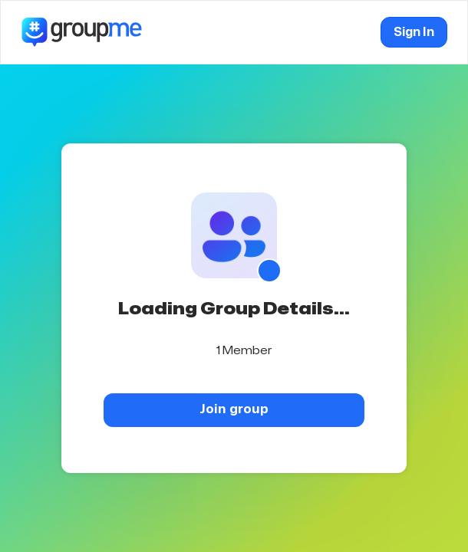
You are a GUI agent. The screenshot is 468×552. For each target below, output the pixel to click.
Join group (234, 409)
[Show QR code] (269, 270)
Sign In (414, 32)
